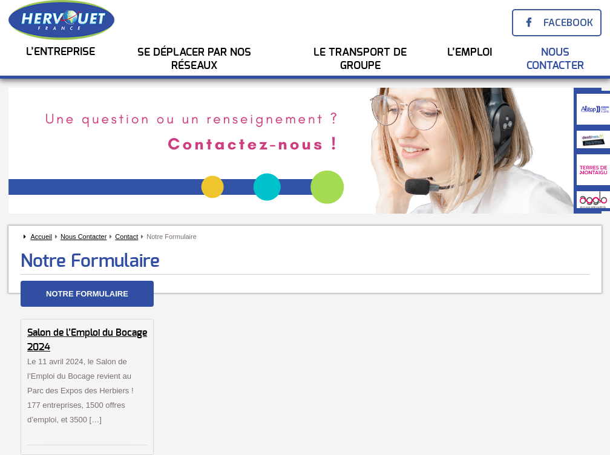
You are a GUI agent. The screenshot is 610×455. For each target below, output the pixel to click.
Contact (126, 236)
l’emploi (469, 52)
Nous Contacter (555, 59)
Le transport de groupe (360, 59)
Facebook (568, 22)
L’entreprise (60, 52)
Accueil (40, 236)
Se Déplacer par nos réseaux (194, 59)
